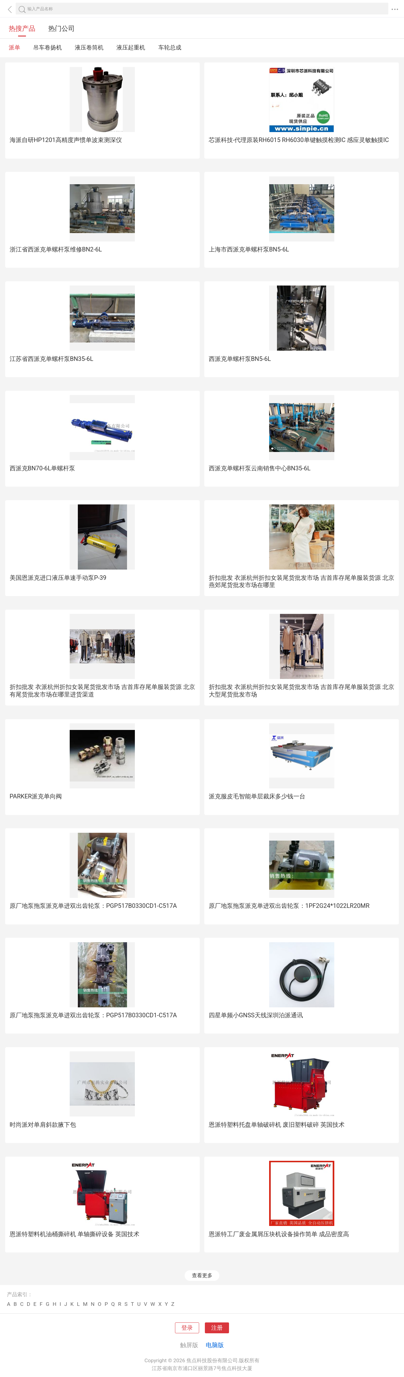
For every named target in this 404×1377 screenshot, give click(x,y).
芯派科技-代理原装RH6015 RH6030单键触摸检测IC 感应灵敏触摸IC (299, 140)
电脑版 (215, 1345)
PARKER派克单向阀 (36, 796)
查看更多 (202, 1275)
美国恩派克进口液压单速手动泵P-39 (58, 577)
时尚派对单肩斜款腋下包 (43, 1124)
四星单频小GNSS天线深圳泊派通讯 (256, 1015)
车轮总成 (169, 47)
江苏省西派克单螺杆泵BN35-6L (51, 358)
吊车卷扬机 (47, 47)
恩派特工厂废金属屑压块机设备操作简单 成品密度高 (279, 1234)
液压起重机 (130, 47)
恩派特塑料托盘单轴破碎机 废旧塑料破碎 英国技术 (277, 1124)
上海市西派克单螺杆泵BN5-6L (249, 249)
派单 (14, 47)
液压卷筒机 (89, 47)
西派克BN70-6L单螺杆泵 (42, 468)
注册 (217, 1328)
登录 (187, 1328)
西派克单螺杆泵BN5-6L (240, 358)
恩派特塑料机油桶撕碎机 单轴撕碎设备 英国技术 (74, 1234)
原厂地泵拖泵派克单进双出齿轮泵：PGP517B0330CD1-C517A (93, 905)
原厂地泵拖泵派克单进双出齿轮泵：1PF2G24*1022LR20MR (289, 905)
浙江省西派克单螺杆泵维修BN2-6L (56, 249)
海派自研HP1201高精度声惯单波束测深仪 (66, 140)
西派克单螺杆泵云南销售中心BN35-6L (259, 468)
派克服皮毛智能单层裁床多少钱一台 (257, 796)
